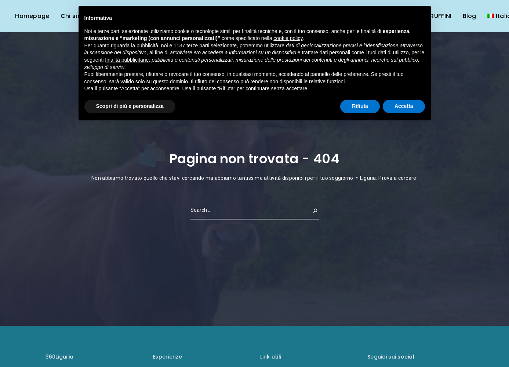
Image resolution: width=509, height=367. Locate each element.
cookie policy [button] (287, 38)
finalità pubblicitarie (127, 60)
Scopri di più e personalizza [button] (130, 106)
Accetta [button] (404, 106)
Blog (469, 16)
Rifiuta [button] (360, 106)
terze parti (197, 45)
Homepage (32, 16)
